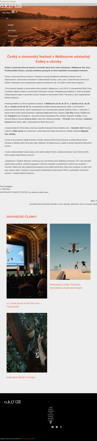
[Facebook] (53, 427)
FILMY (10, 42)
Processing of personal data (28, 438)
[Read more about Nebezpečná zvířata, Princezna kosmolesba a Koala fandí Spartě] (70, 279)
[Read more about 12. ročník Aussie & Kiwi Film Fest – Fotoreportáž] (27, 298)
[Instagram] (57, 427)
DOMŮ (10, 25)
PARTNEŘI (50, 418)
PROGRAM (12, 36)
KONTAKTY (51, 420)
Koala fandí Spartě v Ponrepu (21, 377)
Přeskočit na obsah (8, 1)
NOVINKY (12, 31)
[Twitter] (61, 427)
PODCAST (50, 416)
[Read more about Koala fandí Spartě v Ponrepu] (27, 372)
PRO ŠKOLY (51, 414)
